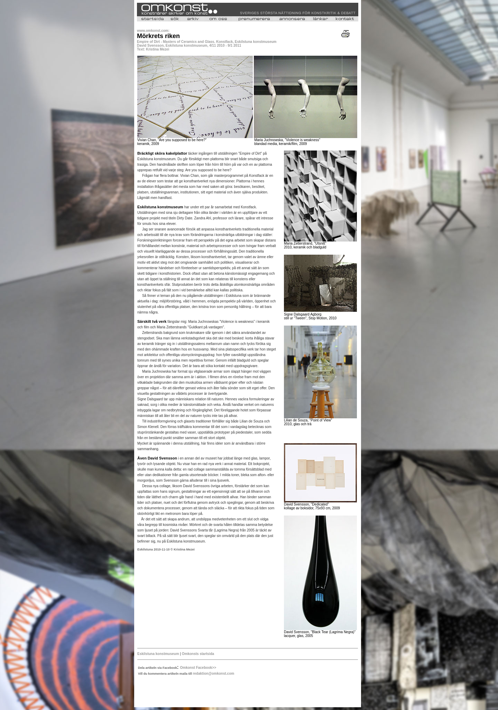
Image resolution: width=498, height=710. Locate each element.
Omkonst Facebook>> (198, 668)
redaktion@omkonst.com (213, 673)
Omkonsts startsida (197, 654)
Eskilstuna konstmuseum (158, 654)
